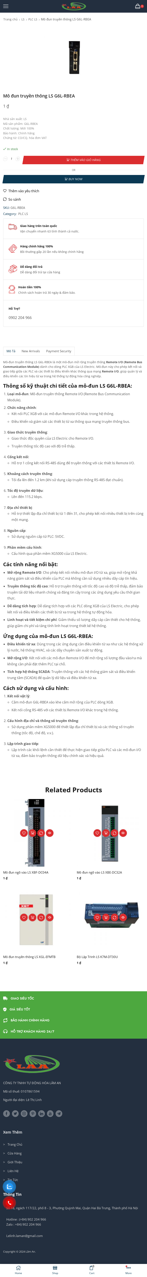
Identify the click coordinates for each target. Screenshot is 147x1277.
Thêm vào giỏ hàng (85, 159)
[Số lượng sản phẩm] (11, 159)
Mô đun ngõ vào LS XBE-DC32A (101, 870)
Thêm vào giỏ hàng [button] (32, 831)
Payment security (58, 349)
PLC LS (32, 19)
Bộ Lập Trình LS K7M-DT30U (99, 955)
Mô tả (11, 349)
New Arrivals (31, 349)
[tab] (10, 349)
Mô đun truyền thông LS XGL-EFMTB (31, 955)
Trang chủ (10, 19)
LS (23, 19)
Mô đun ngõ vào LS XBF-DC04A (27, 870)
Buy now (75, 177)
